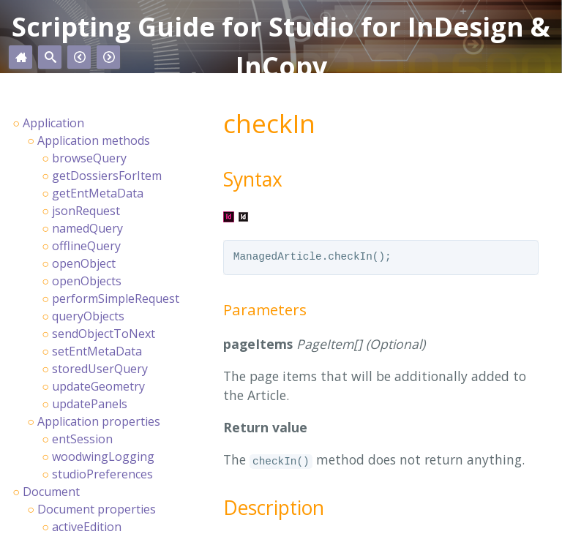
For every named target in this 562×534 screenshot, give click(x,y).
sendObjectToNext (103, 334)
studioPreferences (102, 474)
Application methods (93, 140)
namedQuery (87, 228)
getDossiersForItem (107, 176)
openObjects (86, 281)
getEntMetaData (97, 193)
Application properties (98, 421)
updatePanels (89, 404)
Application (53, 123)
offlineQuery (86, 246)
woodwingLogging (103, 456)
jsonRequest (86, 211)
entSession (82, 439)
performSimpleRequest (115, 298)
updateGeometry (98, 386)
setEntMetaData (97, 351)
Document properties (96, 509)
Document (51, 492)
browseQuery (89, 158)
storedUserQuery (100, 369)
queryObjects (88, 316)
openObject (84, 263)
